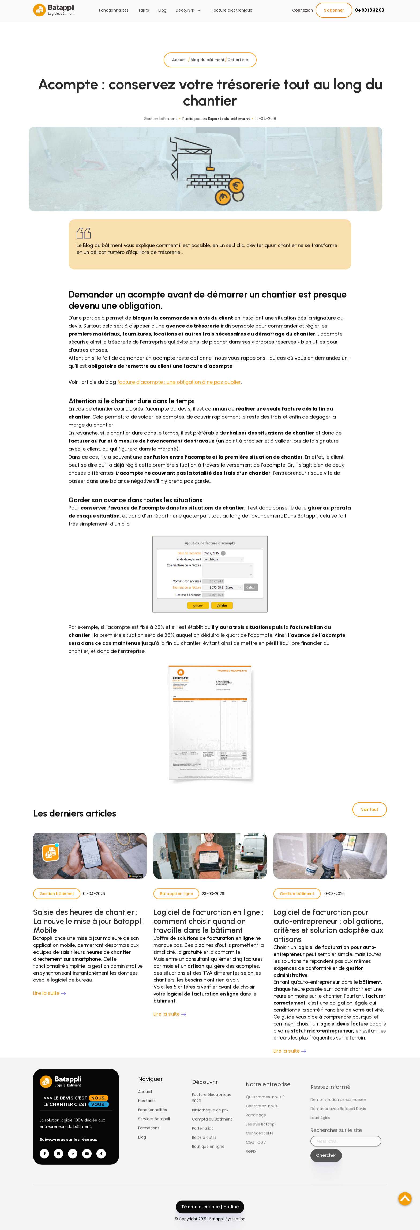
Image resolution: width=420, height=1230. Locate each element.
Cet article (237, 70)
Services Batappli (154, 1129)
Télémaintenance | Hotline (210, 1217)
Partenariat (202, 1149)
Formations (148, 1138)
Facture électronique (232, 10)
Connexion (302, 10)
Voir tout (369, 809)
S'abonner (334, 10)
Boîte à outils (204, 1158)
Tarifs (143, 10)
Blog (162, 10)
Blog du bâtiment (207, 70)
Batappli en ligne (176, 904)
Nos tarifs (147, 1111)
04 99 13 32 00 (369, 10)
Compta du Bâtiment (212, 1140)
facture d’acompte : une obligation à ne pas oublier (179, 392)
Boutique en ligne (208, 1167)
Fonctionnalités (114, 10)
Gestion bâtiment (57, 904)
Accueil (180, 70)
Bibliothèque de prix (210, 1130)
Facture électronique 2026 (211, 1118)
